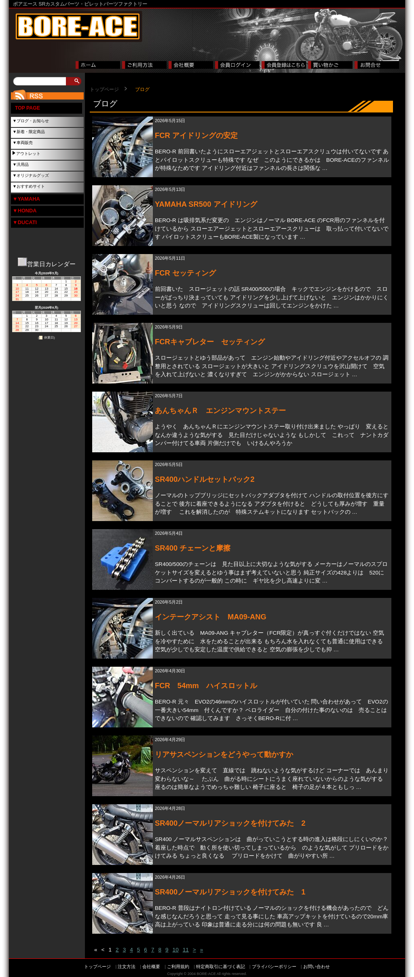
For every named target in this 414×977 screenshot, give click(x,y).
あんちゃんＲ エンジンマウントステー (220, 410)
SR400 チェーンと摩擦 (192, 548)
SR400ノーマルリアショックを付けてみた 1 (230, 892)
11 (186, 950)
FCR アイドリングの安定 (196, 135)
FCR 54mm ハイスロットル (206, 685)
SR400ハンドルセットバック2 (204, 479)
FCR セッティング (185, 273)
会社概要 (151, 966)
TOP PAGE (27, 108)
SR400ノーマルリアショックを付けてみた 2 (230, 823)
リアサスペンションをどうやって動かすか (224, 754)
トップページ (104, 89)
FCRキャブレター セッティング (210, 341)
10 (176, 950)
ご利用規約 (178, 966)
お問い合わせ (316, 966)
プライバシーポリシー (274, 966)
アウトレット (28, 153)
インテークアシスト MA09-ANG (210, 616)
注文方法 (126, 966)
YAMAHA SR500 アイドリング (206, 204)
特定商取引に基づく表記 (220, 966)
